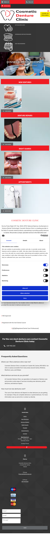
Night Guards (25, 425)
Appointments (25, 430)
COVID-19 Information (45, 14)
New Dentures (25, 419)
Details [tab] (25, 240)
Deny (25, 298)
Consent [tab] (8, 240)
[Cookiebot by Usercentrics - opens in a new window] (40, 236)
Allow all (25, 288)
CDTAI (14, 328)
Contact (25, 433)
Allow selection (25, 293)
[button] (5, 2)
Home (25, 416)
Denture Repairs (25, 422)
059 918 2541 (25, 481)
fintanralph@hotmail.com (25, 474)
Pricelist (25, 428)
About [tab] (41, 240)
